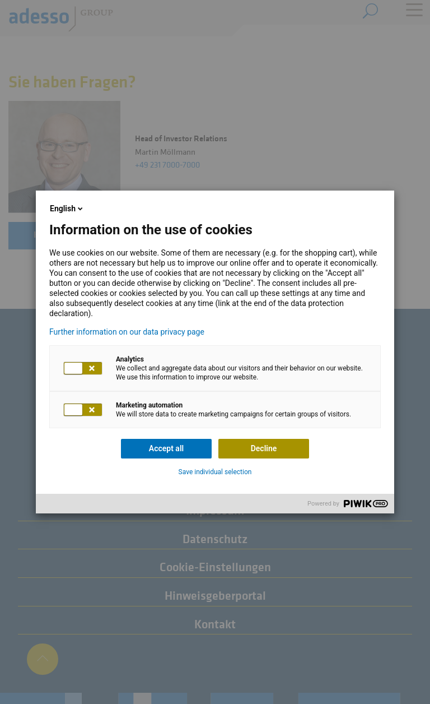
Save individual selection (215, 472)
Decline (264, 448)
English (67, 208)
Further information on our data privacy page (126, 331)
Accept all (166, 448)
